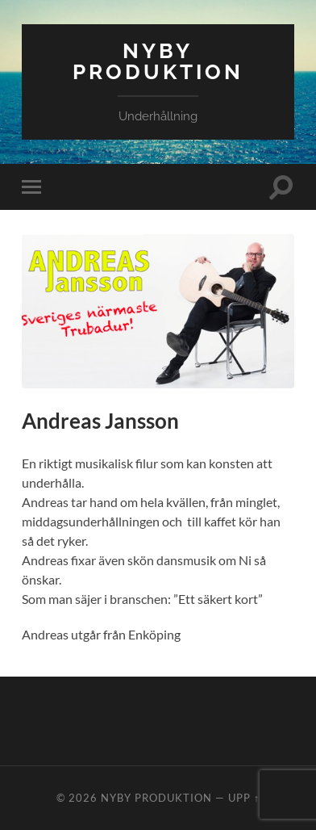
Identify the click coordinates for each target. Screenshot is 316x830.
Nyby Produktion (158, 61)
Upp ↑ (244, 797)
